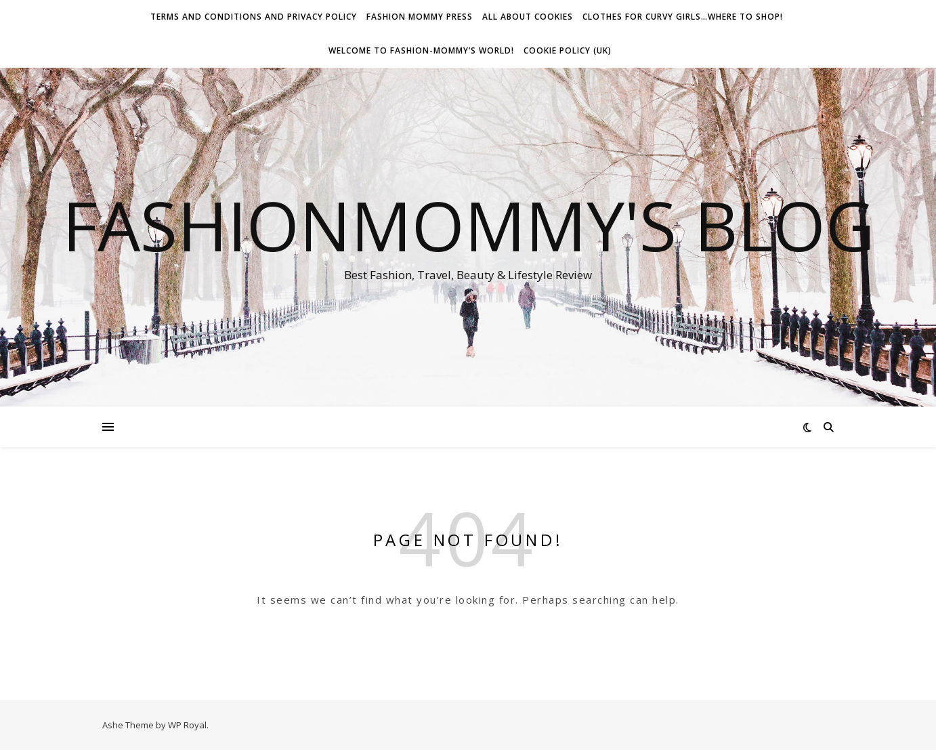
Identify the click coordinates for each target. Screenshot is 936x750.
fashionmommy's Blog (468, 225)
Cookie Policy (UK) (568, 50)
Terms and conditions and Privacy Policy (253, 16)
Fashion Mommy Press (419, 16)
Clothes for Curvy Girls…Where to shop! (682, 16)
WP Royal (187, 725)
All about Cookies (527, 16)
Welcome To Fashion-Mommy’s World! (421, 50)
